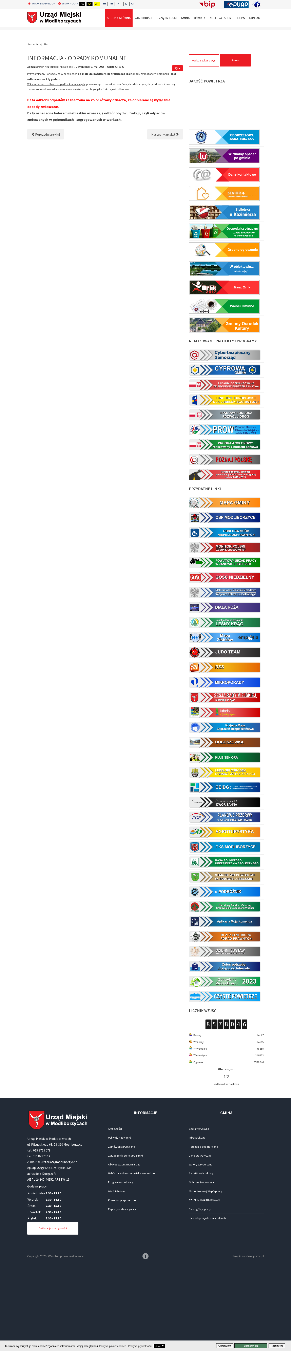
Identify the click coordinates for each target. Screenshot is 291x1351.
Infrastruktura (197, 1223)
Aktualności (66, 153)
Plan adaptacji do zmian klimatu (208, 1304)
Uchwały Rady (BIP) (119, 1223)
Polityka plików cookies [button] (112, 1346)
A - (119, 3)
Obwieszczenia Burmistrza (124, 1250)
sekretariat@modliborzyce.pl (58, 1248)
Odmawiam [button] (224, 1345)
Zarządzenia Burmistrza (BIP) (125, 1241)
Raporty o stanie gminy (122, 1295)
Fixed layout (104, 3)
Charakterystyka (199, 1215)
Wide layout (112, 3)
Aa (82, 3)
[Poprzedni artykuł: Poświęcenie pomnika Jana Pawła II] (45, 220)
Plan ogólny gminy (200, 1295)
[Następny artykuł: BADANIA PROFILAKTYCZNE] (165, 220)
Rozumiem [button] (277, 1345)
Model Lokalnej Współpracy (205, 1277)
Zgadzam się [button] (251, 1345)
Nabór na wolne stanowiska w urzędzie (131, 1259)
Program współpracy (121, 1268)
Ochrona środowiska (201, 1268)
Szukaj (235, 146)
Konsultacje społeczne (122, 1286)
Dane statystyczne (200, 1241)
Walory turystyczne (200, 1250)
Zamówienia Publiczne (121, 1233)
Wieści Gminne (116, 1277)
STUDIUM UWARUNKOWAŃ (204, 1286)
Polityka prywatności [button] (140, 1346)
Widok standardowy (42, 4)
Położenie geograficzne (203, 1233)
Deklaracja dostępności (53, 1314)
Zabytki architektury (201, 1259)
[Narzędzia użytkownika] (177, 154)
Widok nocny (68, 4)
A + (133, 3)
